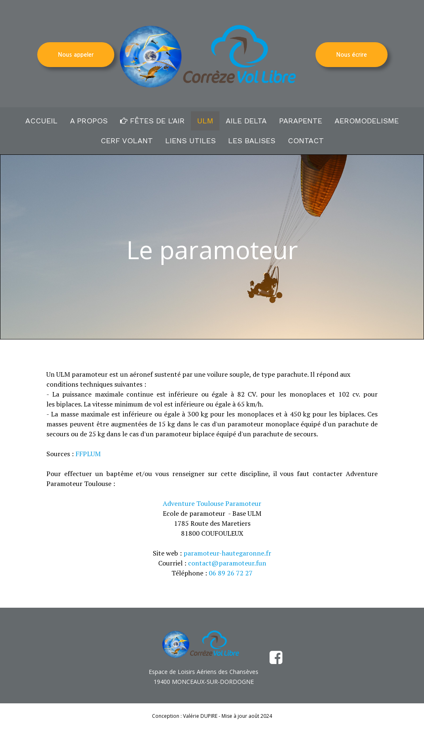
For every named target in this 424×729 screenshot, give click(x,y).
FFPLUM (88, 453)
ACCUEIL (41, 120)
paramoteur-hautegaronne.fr (227, 553)
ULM (205, 120)
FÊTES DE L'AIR (152, 120)
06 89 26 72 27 (231, 572)
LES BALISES (251, 140)
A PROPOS (89, 120)
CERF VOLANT (127, 140)
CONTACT (306, 140)
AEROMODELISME (367, 120)
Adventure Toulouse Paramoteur (212, 503)
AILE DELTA (246, 120)
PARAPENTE (300, 120)
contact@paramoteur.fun (227, 563)
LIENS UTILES (190, 140)
